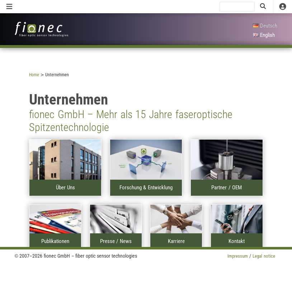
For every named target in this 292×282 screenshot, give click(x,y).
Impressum (234, 256)
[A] (65, 160)
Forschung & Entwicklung (145, 187)
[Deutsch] (265, 26)
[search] (237, 6)
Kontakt (237, 241)
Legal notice (262, 256)
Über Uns (65, 187)
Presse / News (116, 241)
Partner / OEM (226, 187)
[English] (265, 35)
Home (34, 74)
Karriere (176, 241)
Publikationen (55, 241)
